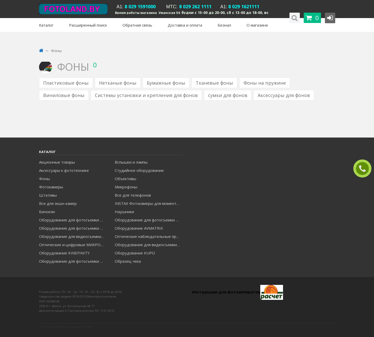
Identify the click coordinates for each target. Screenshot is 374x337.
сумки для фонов (227, 95)
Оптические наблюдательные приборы (149, 236)
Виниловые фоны (64, 95)
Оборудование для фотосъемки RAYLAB (73, 261)
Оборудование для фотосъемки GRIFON (73, 228)
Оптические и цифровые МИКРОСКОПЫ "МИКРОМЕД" (73, 244)
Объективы (125, 178)
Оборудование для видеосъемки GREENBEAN (73, 236)
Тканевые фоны (214, 83)
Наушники (124, 211)
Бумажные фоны (166, 83)
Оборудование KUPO (135, 252)
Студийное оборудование (139, 170)
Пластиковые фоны (66, 83)
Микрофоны (126, 186)
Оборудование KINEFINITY (64, 252)
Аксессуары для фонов (284, 95)
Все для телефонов (133, 195)
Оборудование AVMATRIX (139, 228)
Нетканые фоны (117, 83)
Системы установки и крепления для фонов (146, 95)
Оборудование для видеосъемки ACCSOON (149, 244)
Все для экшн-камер (58, 203)
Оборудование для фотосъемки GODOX (149, 219)
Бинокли (47, 211)
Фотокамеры (51, 186)
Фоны (44, 178)
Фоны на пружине (264, 83)
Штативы (48, 195)
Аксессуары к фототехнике (64, 170)
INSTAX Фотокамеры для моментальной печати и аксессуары (149, 203)
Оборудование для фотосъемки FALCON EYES (73, 219)
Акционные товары (57, 162)
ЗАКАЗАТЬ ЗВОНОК (364, 168)
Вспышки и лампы (131, 162)
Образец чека (128, 261)
